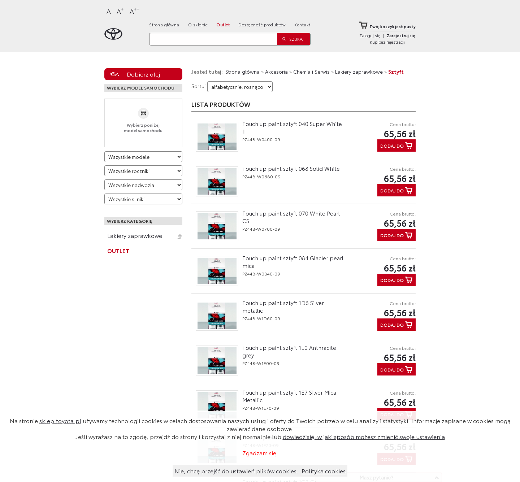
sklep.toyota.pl (60, 420)
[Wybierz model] (143, 156)
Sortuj (198, 86)
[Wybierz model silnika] (143, 199)
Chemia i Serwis (311, 71)
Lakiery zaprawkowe (134, 235)
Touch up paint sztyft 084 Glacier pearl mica (292, 261)
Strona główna (164, 24)
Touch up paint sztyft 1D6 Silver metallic (283, 306)
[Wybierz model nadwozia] (143, 184)
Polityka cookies (324, 470)
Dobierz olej (143, 74)
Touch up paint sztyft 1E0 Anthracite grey (289, 351)
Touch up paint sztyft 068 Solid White (291, 168)
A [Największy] (135, 11)
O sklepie (198, 24)
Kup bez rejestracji (387, 41)
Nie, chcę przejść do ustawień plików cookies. (236, 470)
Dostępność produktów (262, 24)
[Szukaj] (213, 39)
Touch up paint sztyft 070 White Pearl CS (291, 217)
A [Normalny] (109, 11)
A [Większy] (120, 11)
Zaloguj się (369, 35)
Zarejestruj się (401, 35)
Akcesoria (276, 71)
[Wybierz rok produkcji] (143, 170)
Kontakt (302, 24)
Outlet (223, 24)
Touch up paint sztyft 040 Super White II (292, 127)
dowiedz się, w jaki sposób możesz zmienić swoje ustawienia (364, 436)
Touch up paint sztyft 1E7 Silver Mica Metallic (289, 396)
